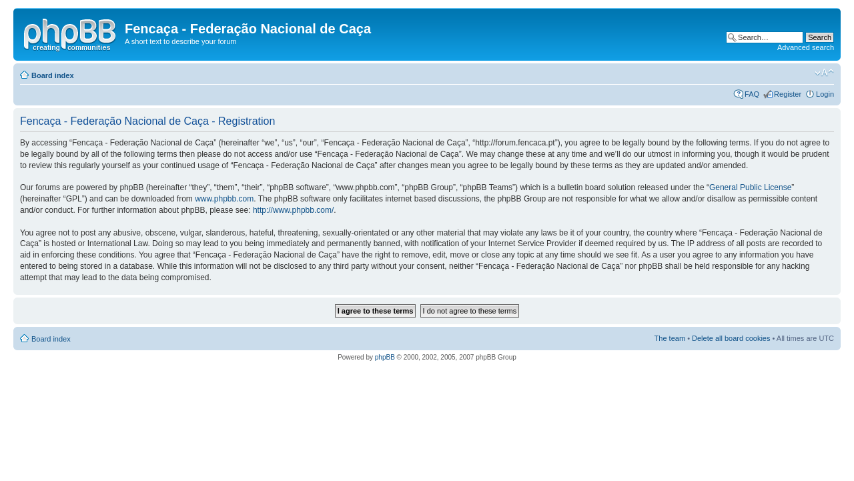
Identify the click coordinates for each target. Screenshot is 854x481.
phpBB (385, 357)
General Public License (750, 187)
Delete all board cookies (731, 338)
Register (787, 94)
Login (825, 94)
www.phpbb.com (224, 198)
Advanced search (805, 47)
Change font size (824, 73)
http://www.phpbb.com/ (293, 210)
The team (670, 338)
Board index (52, 75)
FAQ (752, 94)
